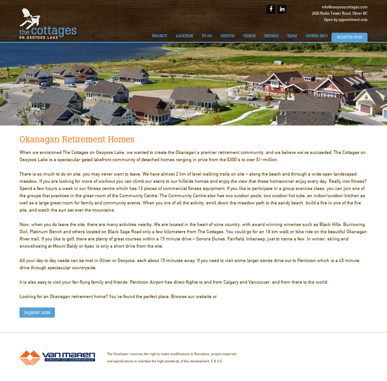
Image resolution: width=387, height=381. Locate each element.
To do (207, 36)
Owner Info (316, 36)
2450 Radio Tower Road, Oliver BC (340, 13)
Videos (249, 36)
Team (292, 36)
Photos (227, 36)
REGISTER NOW (37, 312)
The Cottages (48, 23)
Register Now (349, 37)
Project (159, 36)
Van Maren (57, 357)
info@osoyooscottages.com (345, 7)
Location (184, 36)
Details (271, 36)
